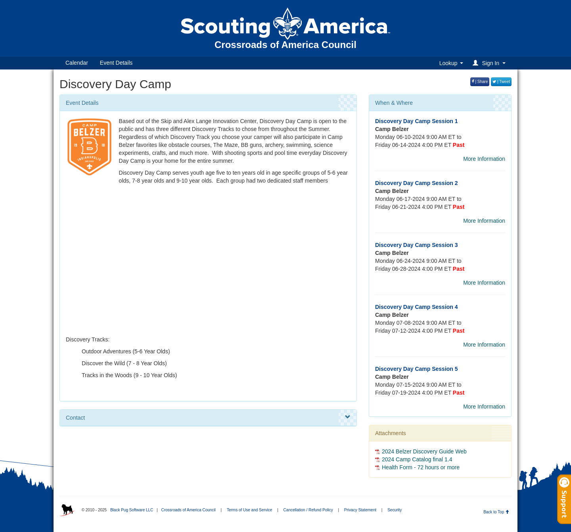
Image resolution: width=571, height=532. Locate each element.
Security (394, 510)
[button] (490, 63)
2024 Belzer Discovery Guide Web (424, 451)
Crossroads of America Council (188, 510)
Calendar (76, 63)
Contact (208, 417)
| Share (480, 81)
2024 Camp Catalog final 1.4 (417, 459)
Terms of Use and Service (249, 510)
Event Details (116, 63)
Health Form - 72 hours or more (421, 467)
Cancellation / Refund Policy (308, 510)
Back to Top (496, 512)
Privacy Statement (360, 510)
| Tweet (501, 81)
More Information (484, 159)
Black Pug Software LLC (131, 510)
